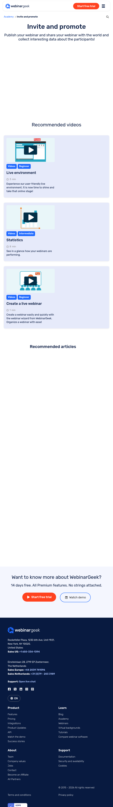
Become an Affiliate (18, 774)
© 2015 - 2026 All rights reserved (77, 787)
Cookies (63, 765)
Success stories (16, 741)
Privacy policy (66, 795)
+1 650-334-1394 (29, 651)
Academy (9, 16)
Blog (61, 714)
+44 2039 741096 (34, 669)
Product (13, 708)
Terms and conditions (19, 795)
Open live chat (27, 681)
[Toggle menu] (103, 6)
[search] (107, 16)
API (9, 732)
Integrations (14, 723)
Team (11, 756)
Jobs (10, 765)
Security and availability (71, 761)
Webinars (63, 723)
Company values (17, 761)
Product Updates (17, 727)
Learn (63, 708)
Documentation (67, 756)
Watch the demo (16, 736)
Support (64, 750)
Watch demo (75, 597)
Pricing (11, 718)
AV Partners (14, 779)
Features (12, 714)
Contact (12, 770)
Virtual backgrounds (69, 727)
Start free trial (86, 6)
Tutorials (63, 732)
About (12, 750)
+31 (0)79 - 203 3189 (43, 673)
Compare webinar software (73, 736)
